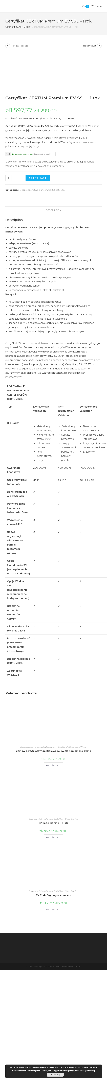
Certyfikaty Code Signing (66, 819)
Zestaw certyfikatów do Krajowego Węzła (66, 747)
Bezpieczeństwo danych (33, 190)
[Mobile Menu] (95, 6)
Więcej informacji (87, 1071)
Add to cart (37, 178)
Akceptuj (55, 1074)
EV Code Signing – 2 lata (53, 823)
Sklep (27, 26)
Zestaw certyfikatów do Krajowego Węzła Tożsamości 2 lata (53, 750)
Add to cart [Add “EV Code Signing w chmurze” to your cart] (53, 909)
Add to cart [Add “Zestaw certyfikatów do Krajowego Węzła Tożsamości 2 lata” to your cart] (53, 765)
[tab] (53, 210)
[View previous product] (7, 45)
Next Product (89, 45)
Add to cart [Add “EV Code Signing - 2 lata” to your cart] (53, 837)
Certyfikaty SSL (56, 190)
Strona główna (13, 26)
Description (53, 210)
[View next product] (99, 45)
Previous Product (19, 45)
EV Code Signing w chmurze (53, 895)
